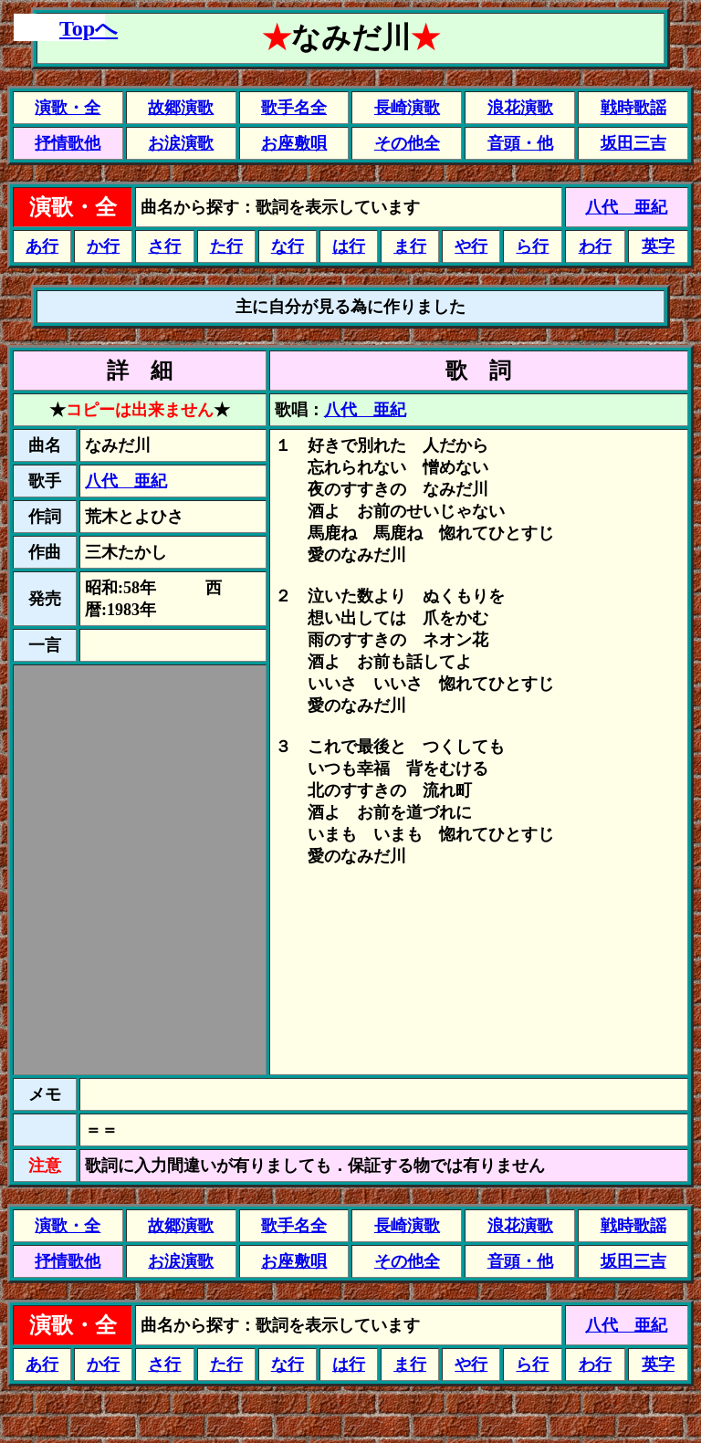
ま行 (409, 246)
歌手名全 (294, 108)
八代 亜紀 (626, 207)
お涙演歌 (181, 143)
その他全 (407, 143)
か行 (103, 246)
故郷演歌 (181, 108)
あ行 (42, 246)
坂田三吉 (633, 143)
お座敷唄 (294, 143)
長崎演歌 (407, 108)
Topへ (88, 28)
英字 (658, 246)
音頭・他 (520, 143)
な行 (287, 246)
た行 (226, 246)
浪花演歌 (520, 108)
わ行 (595, 246)
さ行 (164, 246)
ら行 (532, 246)
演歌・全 (67, 108)
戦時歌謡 (633, 108)
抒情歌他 (67, 143)
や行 (471, 246)
